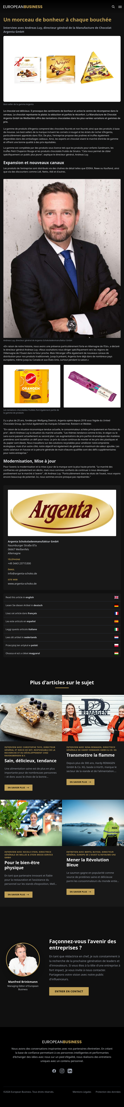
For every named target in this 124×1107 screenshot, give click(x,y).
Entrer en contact (69, 991)
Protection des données (108, 1091)
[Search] (113, 6)
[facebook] (54, 1071)
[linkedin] (70, 1071)
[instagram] (62, 1071)
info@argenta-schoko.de (22, 573)
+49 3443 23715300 (19, 563)
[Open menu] (118, 6)
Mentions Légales (82, 1091)
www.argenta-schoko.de (22, 583)
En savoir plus (18, 787)
